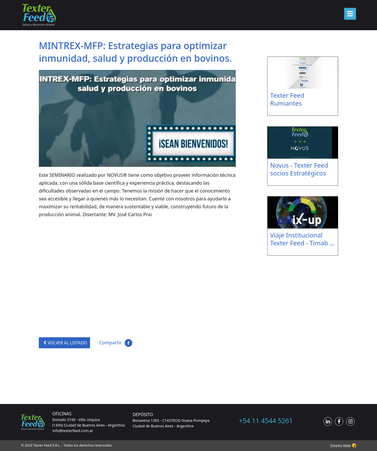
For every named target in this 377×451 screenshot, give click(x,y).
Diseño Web (340, 445)
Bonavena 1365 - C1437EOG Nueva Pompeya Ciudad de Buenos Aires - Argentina (171, 423)
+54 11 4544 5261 (266, 420)
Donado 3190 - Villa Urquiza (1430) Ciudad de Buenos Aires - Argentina (88, 422)
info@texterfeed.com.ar (72, 430)
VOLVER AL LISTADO (64, 343)
